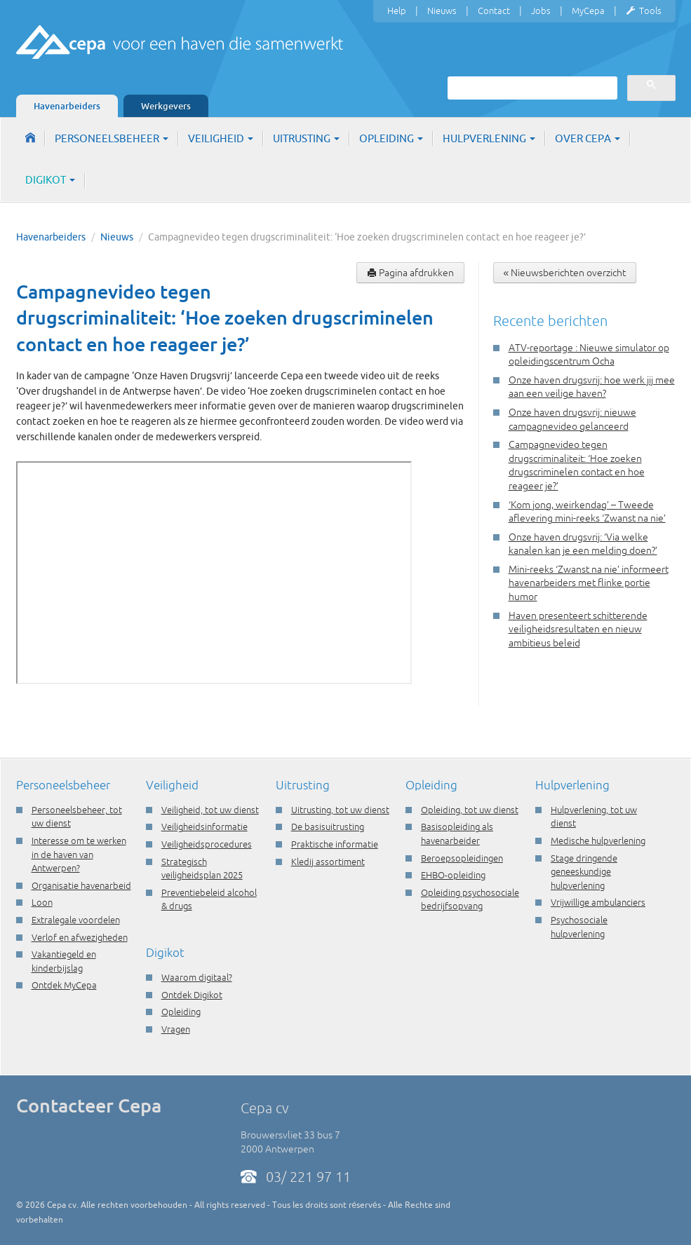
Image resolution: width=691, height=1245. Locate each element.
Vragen (175, 1029)
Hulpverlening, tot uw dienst (594, 817)
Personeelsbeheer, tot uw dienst (77, 817)
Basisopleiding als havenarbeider (457, 833)
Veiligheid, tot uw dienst (210, 810)
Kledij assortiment (328, 861)
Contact (494, 10)
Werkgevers (166, 106)
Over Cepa (587, 138)
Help (396, 10)
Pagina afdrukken (410, 272)
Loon (42, 902)
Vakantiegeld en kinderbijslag (64, 961)
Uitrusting (306, 138)
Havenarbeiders (67, 106)
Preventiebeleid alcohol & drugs (209, 899)
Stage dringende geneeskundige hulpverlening (584, 871)
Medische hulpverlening (598, 840)
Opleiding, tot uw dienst (469, 810)
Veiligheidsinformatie (204, 826)
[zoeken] (531, 88)
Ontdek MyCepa (64, 985)
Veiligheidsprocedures (206, 844)
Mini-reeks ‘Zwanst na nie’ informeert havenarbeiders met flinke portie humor (589, 583)
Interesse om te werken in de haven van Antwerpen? (79, 854)
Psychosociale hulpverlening (579, 927)
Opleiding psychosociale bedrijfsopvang (470, 899)
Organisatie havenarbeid (81, 885)
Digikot (50, 180)
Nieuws (442, 10)
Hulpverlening (489, 138)
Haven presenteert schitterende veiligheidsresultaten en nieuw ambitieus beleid (578, 629)
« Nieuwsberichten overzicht (565, 272)
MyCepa (588, 10)
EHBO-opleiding (453, 875)
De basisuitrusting (327, 826)
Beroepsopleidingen (462, 858)
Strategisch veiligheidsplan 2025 (202, 868)
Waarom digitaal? (196, 977)
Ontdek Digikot (191, 995)
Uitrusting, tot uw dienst (340, 810)
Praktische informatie (334, 844)
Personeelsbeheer (111, 138)
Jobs (541, 10)
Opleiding (391, 138)
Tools (644, 11)
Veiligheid (220, 138)
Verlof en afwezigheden (80, 937)
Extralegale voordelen (76, 920)
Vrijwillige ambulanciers (598, 902)
